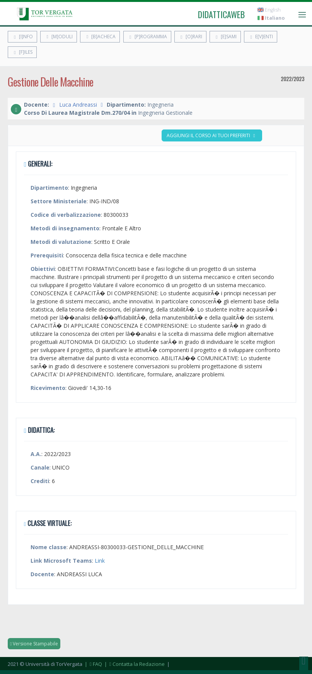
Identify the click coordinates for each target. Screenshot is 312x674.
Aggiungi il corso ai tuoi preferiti (212, 135)
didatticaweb (221, 14)
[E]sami (225, 36)
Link (100, 560)
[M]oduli (58, 36)
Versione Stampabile (34, 643)
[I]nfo (22, 36)
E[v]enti (260, 36)
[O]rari (190, 36)
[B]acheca (100, 36)
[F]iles (22, 52)
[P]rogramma (147, 36)
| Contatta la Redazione (134, 663)
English (269, 10)
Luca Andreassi (78, 104)
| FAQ (93, 663)
